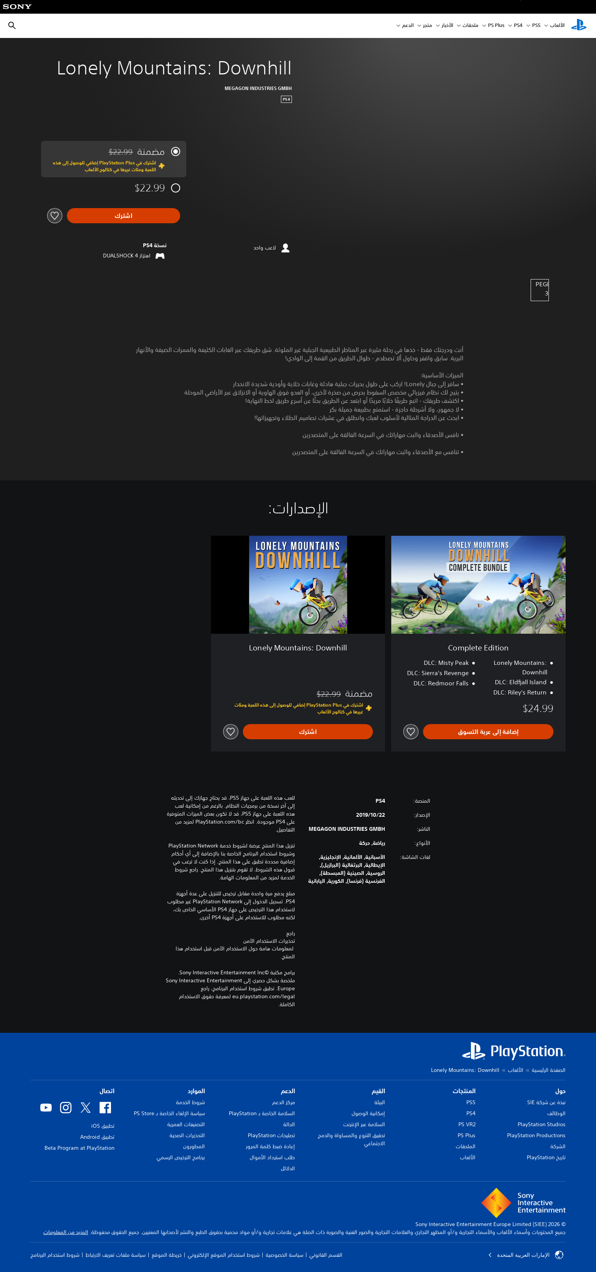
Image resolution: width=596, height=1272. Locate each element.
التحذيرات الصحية (187, 1135)
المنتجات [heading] (464, 1091)
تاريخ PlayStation (546, 1157)
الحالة (289, 1124)
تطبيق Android (97, 1136)
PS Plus (496, 26)
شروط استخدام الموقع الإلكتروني (224, 1254)
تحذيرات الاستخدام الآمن (269, 940)
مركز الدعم (283, 1102)
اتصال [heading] (107, 1091)
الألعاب (557, 26)
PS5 (471, 1102)
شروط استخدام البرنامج (54, 1254)
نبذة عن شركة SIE (546, 1102)
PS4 (518, 26)
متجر (427, 26)
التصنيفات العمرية (186, 1124)
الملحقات (466, 1146)
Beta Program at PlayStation (79, 1147)
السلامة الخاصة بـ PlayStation (262, 1113)
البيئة (379, 1102)
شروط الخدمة (190, 1102)
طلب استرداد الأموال (272, 1157)
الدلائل (288, 1168)
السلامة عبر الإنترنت (364, 1124)
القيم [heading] (378, 1091)
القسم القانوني (325, 1254)
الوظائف (556, 1113)
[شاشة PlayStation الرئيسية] (578, 26)
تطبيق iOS (102, 1125)
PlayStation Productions (536, 1135)
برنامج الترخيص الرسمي (181, 1157)
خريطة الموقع (167, 1254)
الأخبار (447, 26)
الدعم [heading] (288, 1091)
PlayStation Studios (542, 1124)
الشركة (558, 1146)
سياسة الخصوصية (284, 1254)
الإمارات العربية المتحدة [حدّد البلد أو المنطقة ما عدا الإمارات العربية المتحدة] (526, 1254)
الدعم (408, 26)
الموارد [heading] (196, 1091)
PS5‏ (536, 26)
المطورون (194, 1146)
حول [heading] (560, 1091)
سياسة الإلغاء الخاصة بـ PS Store (169, 1113)
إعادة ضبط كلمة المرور (270, 1146)
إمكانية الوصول (368, 1113)
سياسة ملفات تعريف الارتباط (116, 1254)
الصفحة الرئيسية (549, 1070)
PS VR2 (467, 1124)
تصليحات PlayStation (271, 1135)
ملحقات (471, 26)
